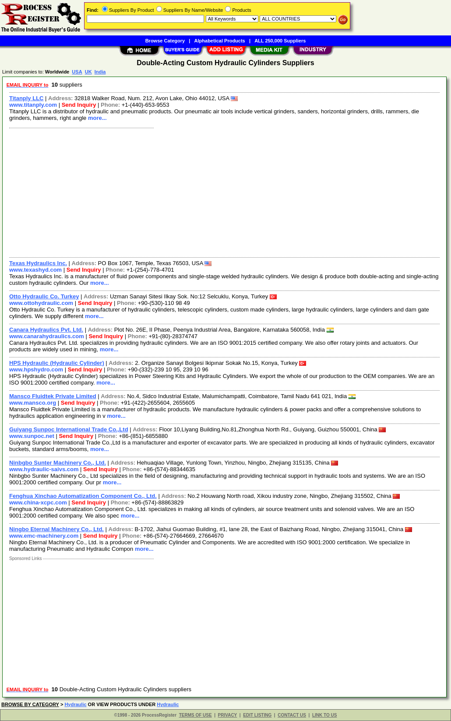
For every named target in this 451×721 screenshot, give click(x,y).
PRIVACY (227, 715)
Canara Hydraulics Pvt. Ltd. (46, 329)
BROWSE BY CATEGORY (30, 704)
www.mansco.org (32, 402)
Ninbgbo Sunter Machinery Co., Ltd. (57, 462)
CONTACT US (292, 715)
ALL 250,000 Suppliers (280, 40)
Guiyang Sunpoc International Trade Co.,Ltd (68, 429)
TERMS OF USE (195, 715)
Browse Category (165, 40)
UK (88, 71)
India (100, 71)
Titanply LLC (26, 98)
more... (97, 118)
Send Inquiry (79, 105)
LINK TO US (324, 715)
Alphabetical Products (219, 40)
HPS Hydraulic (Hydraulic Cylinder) (56, 363)
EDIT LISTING (257, 715)
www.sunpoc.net (31, 436)
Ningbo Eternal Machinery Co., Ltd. (56, 529)
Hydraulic (75, 704)
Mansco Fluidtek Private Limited (52, 396)
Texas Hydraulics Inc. (38, 263)
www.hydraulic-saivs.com (43, 469)
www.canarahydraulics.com (46, 336)
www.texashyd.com (35, 269)
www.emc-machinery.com (43, 535)
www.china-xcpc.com (38, 502)
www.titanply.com (33, 105)
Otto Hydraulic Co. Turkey (44, 296)
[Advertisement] (225, 191)
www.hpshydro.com (36, 369)
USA (77, 71)
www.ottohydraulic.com (41, 303)
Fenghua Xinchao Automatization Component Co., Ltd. (83, 496)
